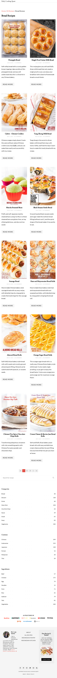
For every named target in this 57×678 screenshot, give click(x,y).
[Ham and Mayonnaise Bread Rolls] (43, 260)
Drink (3, 501)
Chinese (3, 539)
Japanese (4, 547)
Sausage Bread (14, 281)
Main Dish (4, 505)
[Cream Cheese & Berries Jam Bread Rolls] (43, 412)
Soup (2, 520)
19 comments (46, 210)
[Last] (36, 470)
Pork (2, 589)
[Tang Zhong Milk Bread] (43, 112)
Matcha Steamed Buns (14, 208)
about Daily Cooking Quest (10, 650)
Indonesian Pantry (28, 637)
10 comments (18, 357)
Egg (2, 581)
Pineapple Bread (14, 60)
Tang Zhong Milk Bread (43, 134)
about (24, 674)
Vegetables (4, 604)
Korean (3, 551)
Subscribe (46, 659)
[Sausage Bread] (14, 260)
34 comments (46, 62)
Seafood (3, 596)
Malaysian (4, 554)
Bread (3, 494)
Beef (2, 574)
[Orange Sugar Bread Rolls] (43, 333)
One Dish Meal (5, 509)
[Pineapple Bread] (14, 38)
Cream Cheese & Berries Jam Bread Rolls (43, 435)
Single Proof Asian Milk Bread (43, 60)
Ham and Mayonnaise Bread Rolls (42, 281)
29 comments (18, 210)
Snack (3, 516)
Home (3, 11)
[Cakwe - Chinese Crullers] (14, 112)
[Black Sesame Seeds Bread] (43, 186)
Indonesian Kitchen (28, 640)
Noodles (4, 585)
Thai (2, 558)
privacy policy (30, 674)
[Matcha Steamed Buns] (14, 186)
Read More (8, 84)
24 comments (18, 284)
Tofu (2, 600)
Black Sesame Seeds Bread (42, 208)
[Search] (22, 477)
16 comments (46, 284)
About (28, 632)
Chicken (3, 577)
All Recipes (10, 11)
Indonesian (4, 543)
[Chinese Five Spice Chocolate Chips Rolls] (14, 412)
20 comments (46, 438)
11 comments (18, 438)
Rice (2, 593)
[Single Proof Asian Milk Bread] (43, 38)
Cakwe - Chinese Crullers (14, 134)
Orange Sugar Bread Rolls (42, 355)
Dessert (3, 497)
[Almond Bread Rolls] (14, 333)
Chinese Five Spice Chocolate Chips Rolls (14, 435)
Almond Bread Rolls (14, 355)
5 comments (18, 62)
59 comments (46, 136)
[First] (20, 470)
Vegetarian (4, 524)
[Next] (33, 470)
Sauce (3, 512)
